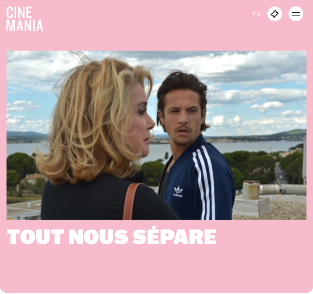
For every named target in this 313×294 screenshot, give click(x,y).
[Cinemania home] (28, 17)
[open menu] (296, 14)
